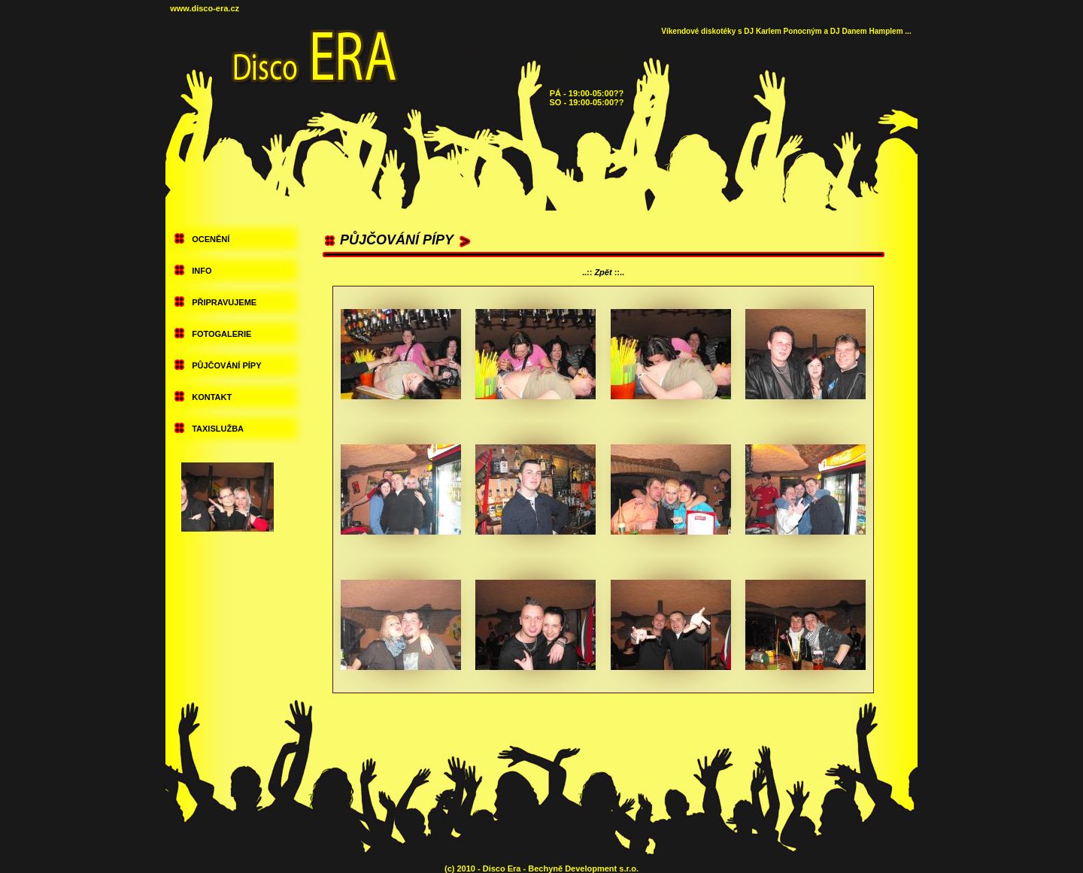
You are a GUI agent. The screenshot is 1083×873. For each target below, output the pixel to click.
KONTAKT (212, 397)
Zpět (602, 272)
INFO (201, 270)
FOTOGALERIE (221, 333)
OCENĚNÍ (210, 239)
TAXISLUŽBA (218, 428)
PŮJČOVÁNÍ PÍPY (226, 365)
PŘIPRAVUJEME (224, 302)
